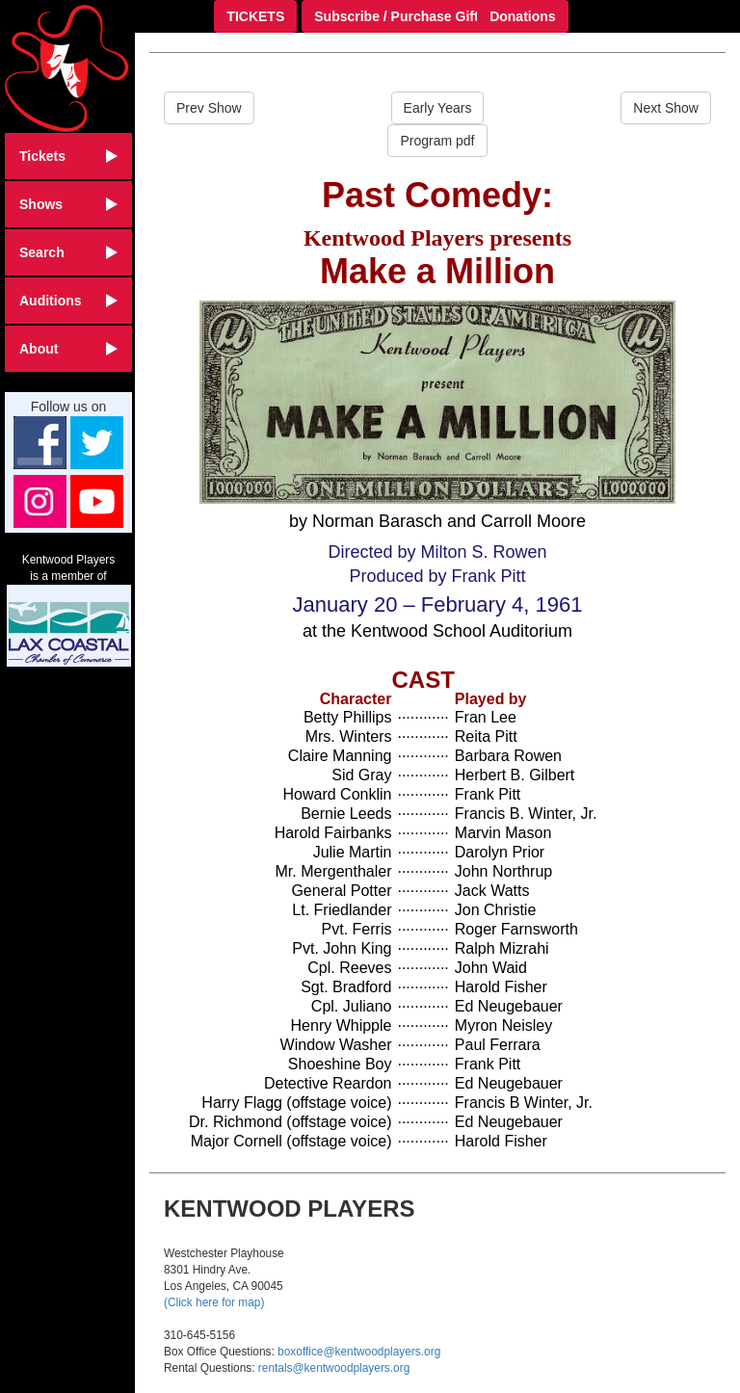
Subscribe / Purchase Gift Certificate (431, 16)
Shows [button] (68, 204)
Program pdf (437, 140)
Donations (522, 16)
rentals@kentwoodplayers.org (334, 1368)
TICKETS (255, 16)
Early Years (438, 108)
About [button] (68, 348)
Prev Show (209, 108)
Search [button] (68, 252)
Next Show (666, 108)
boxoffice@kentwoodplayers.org (359, 1351)
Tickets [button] (68, 156)
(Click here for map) (214, 1302)
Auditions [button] (68, 300)
